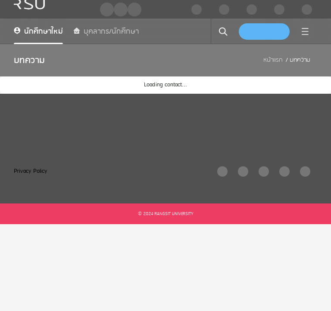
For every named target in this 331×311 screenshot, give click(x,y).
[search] (223, 31)
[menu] (305, 31)
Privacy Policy (30, 171)
